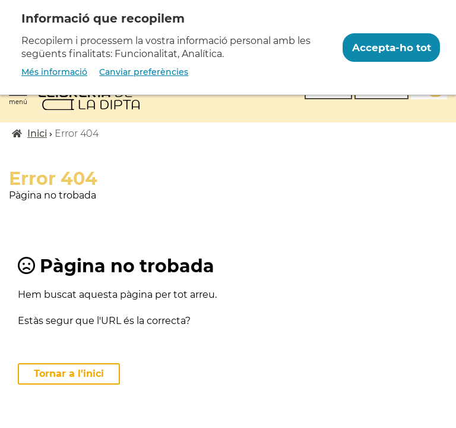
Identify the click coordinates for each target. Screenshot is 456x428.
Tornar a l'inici (69, 373)
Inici (37, 133)
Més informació (54, 72)
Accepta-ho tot (391, 48)
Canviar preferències (143, 72)
